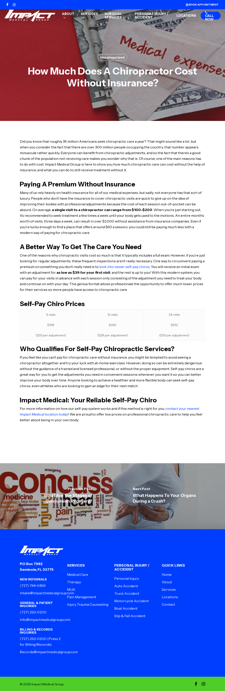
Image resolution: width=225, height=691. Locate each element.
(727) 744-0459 (32, 585)
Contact (168, 604)
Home (167, 574)
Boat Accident (126, 608)
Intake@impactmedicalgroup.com (47, 593)
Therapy (74, 582)
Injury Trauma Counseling (87, 604)
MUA (71, 589)
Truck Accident (126, 593)
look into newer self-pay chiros (124, 266)
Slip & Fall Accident (129, 616)
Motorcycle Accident (131, 601)
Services (169, 589)
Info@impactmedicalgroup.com (45, 619)
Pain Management (81, 597)
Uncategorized (112, 57)
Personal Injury (126, 578)
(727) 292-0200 (33, 612)
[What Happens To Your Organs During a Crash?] (168, 496)
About (167, 582)
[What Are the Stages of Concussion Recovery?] (56, 496)
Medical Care (77, 574)
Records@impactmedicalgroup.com (49, 652)
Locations (170, 597)
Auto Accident (126, 586)
